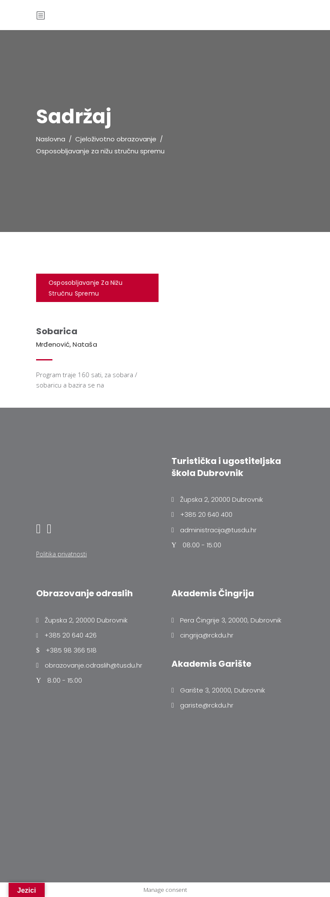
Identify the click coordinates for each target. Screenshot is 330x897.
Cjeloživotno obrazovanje (115, 138)
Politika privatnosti (61, 554)
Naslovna (50, 138)
